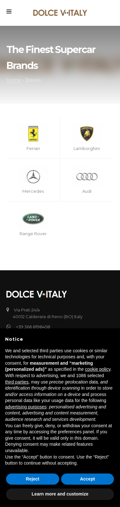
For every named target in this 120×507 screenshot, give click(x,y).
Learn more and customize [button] (60, 493)
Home (13, 80)
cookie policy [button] (97, 369)
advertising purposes (25, 406)
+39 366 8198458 (31, 326)
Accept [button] (87, 478)
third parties (16, 381)
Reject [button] (32, 478)
